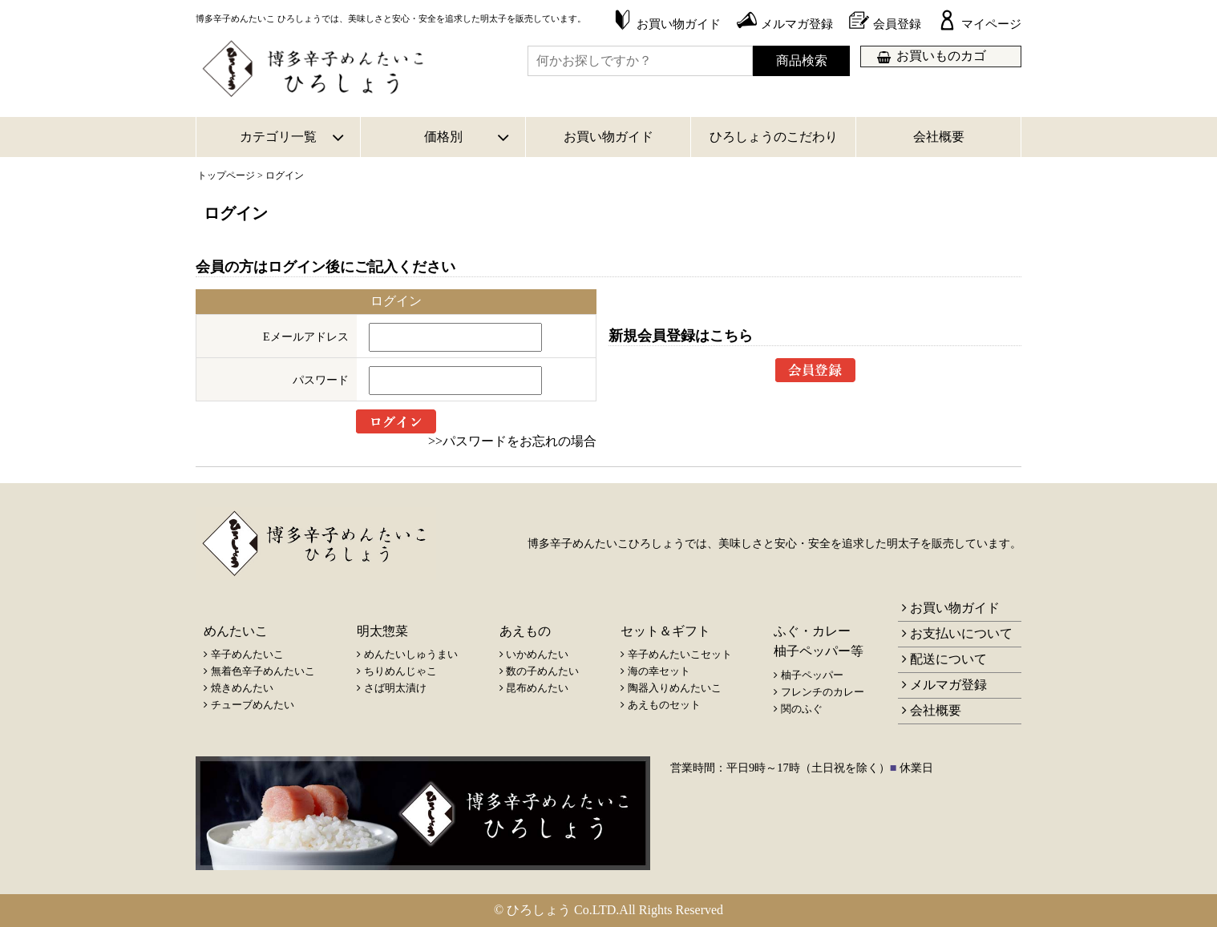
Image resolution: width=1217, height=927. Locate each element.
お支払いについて (961, 633)
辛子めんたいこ (247, 654)
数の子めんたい (542, 671)
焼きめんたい (242, 688)
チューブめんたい (252, 705)
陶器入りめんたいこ (675, 688)
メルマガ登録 (948, 684)
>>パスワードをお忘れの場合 (512, 441)
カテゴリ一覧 (278, 136)
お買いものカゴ (941, 55)
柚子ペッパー (812, 675)
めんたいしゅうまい (411, 654)
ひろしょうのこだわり (774, 136)
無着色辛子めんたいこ (263, 671)
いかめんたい (537, 654)
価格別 (443, 136)
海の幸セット (659, 671)
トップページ (226, 175)
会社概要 (938, 136)
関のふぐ (802, 709)
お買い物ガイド (608, 136)
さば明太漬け (395, 688)
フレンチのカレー (822, 692)
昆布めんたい (537, 688)
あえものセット (664, 705)
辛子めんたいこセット (680, 654)
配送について (948, 659)
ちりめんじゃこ (400, 671)
